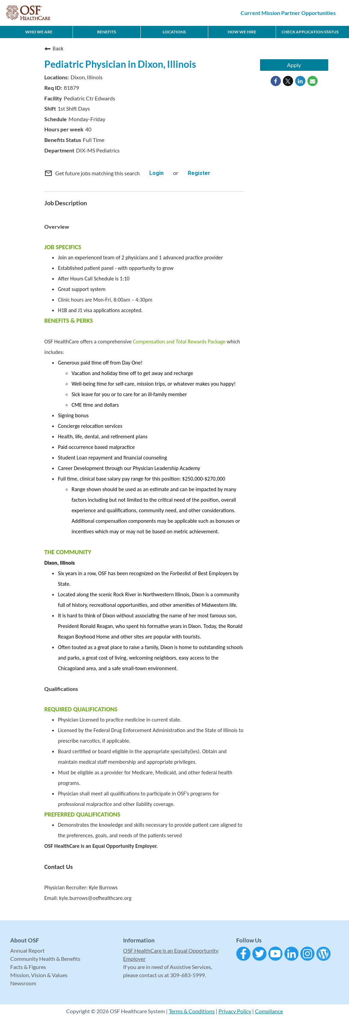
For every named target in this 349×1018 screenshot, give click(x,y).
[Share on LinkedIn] (300, 81)
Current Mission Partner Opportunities (288, 13)
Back (53, 48)
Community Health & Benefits (45, 958)
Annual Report (27, 950)
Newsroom (23, 983)
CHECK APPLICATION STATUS (310, 31)
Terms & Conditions (192, 1011)
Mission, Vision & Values (38, 975)
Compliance (269, 1011)
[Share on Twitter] (288, 81)
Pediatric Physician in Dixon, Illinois (120, 64)
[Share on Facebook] (276, 81)
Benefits (106, 31)
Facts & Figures (28, 967)
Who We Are (38, 31)
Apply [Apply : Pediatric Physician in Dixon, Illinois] (294, 65)
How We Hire (242, 31)
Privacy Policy (234, 1011)
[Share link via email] (312, 81)
